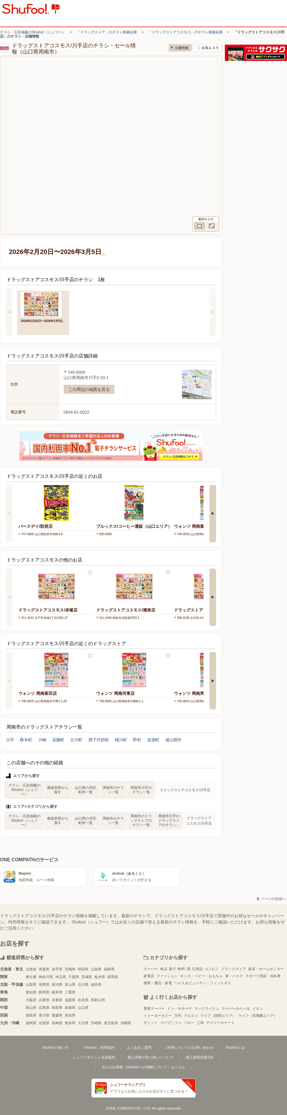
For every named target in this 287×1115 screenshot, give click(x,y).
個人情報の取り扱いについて (151, 1057)
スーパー (151, 969)
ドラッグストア (233, 969)
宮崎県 (96, 1023)
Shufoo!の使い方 (55, 1048)
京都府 (57, 1000)
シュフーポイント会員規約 (94, 1057)
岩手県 (57, 969)
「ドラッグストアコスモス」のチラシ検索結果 (185, 32)
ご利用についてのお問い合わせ (188, 1048)
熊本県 (70, 1023)
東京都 (31, 977)
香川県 (44, 1015)
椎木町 (26, 739)
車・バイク (234, 976)
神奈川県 (46, 977)
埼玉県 (60, 977)
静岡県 (44, 992)
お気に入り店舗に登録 (207, 47)
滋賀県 (70, 1000)
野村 (137, 739)
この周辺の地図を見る (89, 389)
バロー (189, 1023)
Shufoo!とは (235, 1048)
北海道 (31, 969)
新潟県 (57, 985)
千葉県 (73, 977)
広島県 (44, 1008)
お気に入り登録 (90, 572)
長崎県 (57, 1023)
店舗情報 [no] (180, 47)
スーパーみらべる (236, 1008)
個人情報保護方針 (200, 1057)
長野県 (44, 985)
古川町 (76, 739)
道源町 (153, 739)
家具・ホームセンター (266, 969)
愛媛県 (57, 1015)
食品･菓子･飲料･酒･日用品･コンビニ (189, 969)
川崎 (42, 739)
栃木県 (99, 977)
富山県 (70, 985)
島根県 (70, 1008)
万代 (177, 1016)
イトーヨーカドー (158, 1016)
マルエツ (191, 1016)
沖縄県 (125, 1023)
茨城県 (86, 977)
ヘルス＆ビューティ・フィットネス (202, 983)
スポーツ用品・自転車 (263, 976)
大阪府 (31, 1000)
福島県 (109, 969)
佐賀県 (44, 1023)
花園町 (58, 739)
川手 (10, 739)
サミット (151, 1023)
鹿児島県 (111, 1023)
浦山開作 (173, 739)
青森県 (44, 969)
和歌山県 (98, 1000)
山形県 (96, 969)
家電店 (149, 976)
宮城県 (70, 969)
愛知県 (31, 992)
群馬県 (112, 977)
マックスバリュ (206, 1008)
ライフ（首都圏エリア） (257, 1016)
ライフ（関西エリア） (218, 1016)
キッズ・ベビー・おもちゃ (201, 976)
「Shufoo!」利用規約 (97, 1048)
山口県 (83, 1008)
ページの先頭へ (271, 899)
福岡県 (31, 1023)
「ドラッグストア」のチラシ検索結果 (107, 32)
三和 (200, 1023)
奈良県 (83, 1000)
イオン (257, 1008)
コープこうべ (170, 1023)
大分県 (83, 1023)
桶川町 (121, 739)
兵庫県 (44, 1000)
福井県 (96, 985)
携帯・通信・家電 (158, 983)
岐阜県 (57, 992)
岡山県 (31, 1008)
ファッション (167, 976)
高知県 (70, 1015)
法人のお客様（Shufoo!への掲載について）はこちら (143, 1067)
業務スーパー (154, 1008)
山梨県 (31, 985)
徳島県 (31, 1015)
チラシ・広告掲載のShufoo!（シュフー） (32, 32)
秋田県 (83, 969)
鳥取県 (57, 1008)
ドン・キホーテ (179, 1008)
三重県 (70, 992)
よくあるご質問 (139, 1048)
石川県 (83, 985)
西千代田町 (98, 739)
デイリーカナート (220, 1023)
